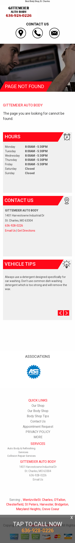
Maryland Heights (28, 509)
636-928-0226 (14, 225)
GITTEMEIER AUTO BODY (23, 105)
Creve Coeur (50, 509)
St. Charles (45, 500)
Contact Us (38, 421)
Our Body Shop (38, 411)
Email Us (10, 230)
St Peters (31, 504)
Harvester (46, 504)
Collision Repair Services (21, 455)
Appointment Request (38, 427)
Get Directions (26, 230)
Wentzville (30, 500)
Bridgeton (61, 504)
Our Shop (38, 406)
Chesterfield (14, 504)
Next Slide (66, 313)
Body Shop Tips (38, 416)
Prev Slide (60, 313)
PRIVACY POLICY (38, 432)
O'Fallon (59, 500)
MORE (38, 437)
